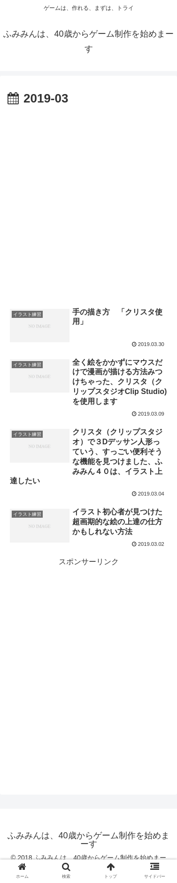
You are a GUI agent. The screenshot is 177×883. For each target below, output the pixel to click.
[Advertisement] (88, 203)
